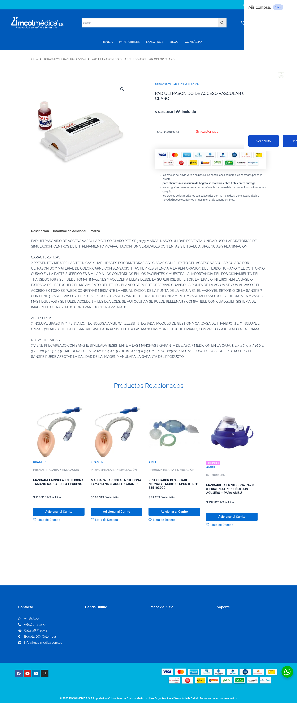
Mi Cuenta (94, 624)
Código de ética (229, 631)
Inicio (35, 59)
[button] (121, 89)
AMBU (153, 463)
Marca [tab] (99, 231)
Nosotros (158, 624)
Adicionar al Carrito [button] (58, 514)
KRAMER (39, 463)
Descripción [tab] (40, 231)
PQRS (155, 631)
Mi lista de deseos (100, 631)
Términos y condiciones (235, 624)
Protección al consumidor (237, 644)
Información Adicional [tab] (72, 231)
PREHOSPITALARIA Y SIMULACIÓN (69, 59)
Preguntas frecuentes (234, 637)
